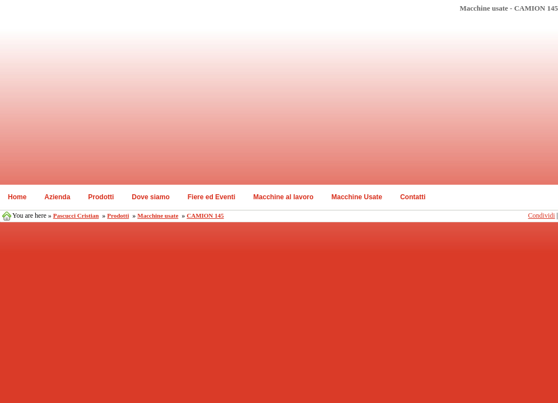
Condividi (541, 215)
